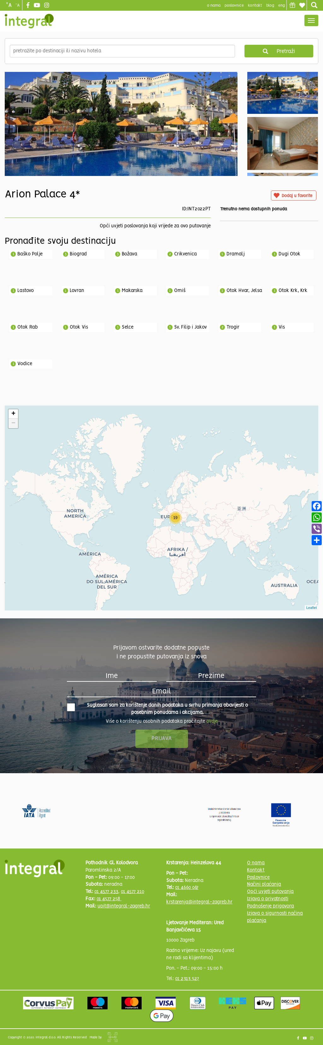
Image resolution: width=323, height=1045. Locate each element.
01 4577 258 (109, 899)
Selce (127, 327)
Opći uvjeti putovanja (270, 892)
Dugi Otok (290, 254)
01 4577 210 (132, 892)
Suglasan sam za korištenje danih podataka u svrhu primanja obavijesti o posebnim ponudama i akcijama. (157, 709)
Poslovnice (258, 877)
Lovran (77, 291)
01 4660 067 (186, 887)
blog (270, 5)
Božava (129, 254)
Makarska (132, 291)
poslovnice (234, 5)
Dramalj (235, 254)
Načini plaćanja (264, 884)
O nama (256, 863)
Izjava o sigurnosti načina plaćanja (275, 917)
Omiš (179, 291)
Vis (282, 327)
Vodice (24, 364)
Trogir (232, 327)
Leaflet (311, 608)
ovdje (212, 721)
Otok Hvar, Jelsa (244, 291)
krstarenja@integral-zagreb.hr (199, 902)
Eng (281, 5)
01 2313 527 (187, 979)
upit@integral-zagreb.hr (123, 906)
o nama (213, 5)
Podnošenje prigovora (270, 906)
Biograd (78, 254)
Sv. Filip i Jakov (190, 327)
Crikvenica (185, 254)
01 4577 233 (106, 892)
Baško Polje (30, 254)
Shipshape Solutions (112, 1037)
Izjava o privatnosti (267, 899)
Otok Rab (27, 327)
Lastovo (25, 291)
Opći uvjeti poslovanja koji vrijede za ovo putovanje (155, 226)
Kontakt (255, 5)
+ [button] (13, 414)
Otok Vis (79, 327)
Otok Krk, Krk (293, 291)
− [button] (13, 423)
